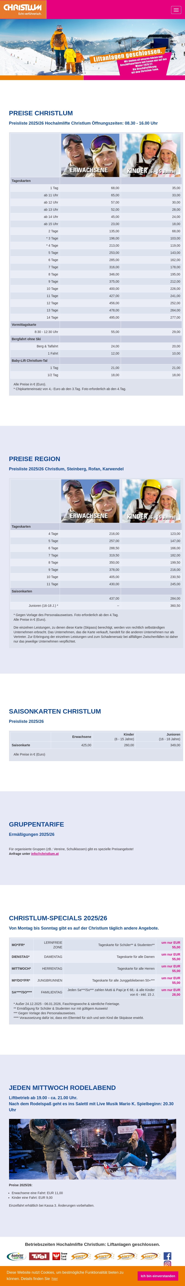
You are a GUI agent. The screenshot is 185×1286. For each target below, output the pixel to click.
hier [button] (55, 1279)
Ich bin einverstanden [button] (158, 1276)
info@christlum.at (45, 854)
